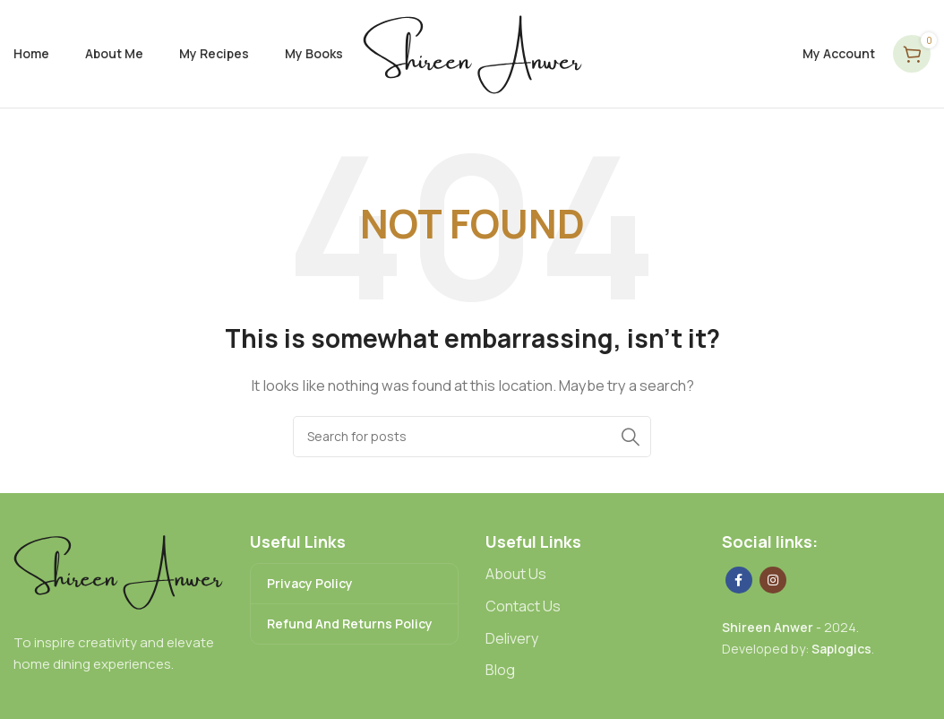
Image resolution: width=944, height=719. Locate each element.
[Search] (472, 436)
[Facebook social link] (738, 580)
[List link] (590, 574)
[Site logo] (472, 52)
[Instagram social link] (772, 580)
